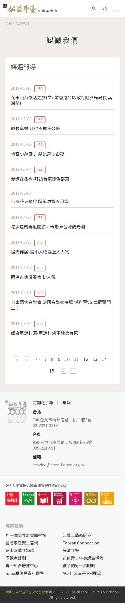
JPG (39, 88)
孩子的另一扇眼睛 (79, 565)
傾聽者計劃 (15, 558)
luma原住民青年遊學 (24, 573)
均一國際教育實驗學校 (25, 535)
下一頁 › (63, 371)
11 (76, 359)
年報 (66, 402)
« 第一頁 (16, 359)
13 (95, 359)
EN (104, 8)
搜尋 (94, 8)
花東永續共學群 (19, 550)
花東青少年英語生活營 (83, 558)
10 (67, 359)
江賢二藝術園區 (77, 535)
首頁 (8, 23)
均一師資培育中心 (21, 565)
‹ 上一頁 (26, 359)
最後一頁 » (73, 371)
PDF (40, 169)
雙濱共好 (71, 550)
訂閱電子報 (43, 402)
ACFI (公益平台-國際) (82, 573)
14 (104, 359)
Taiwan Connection (81, 543)
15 (51, 370)
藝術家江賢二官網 (21, 543)
